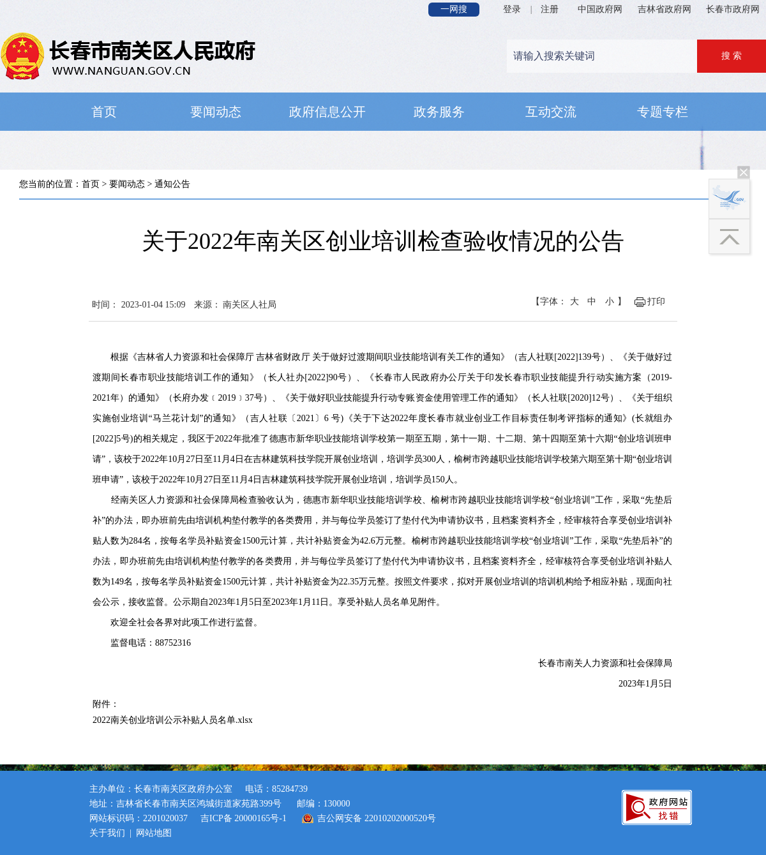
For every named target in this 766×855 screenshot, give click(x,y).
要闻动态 (127, 184)
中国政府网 (600, 9)
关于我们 (107, 833)
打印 (656, 301)
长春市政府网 (733, 9)
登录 (512, 9)
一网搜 (453, 9)
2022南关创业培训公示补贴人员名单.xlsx (173, 720)
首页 (91, 184)
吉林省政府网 (664, 9)
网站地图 (154, 833)
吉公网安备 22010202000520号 (376, 818)
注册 (550, 9)
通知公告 (172, 184)
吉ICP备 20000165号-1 (243, 818)
